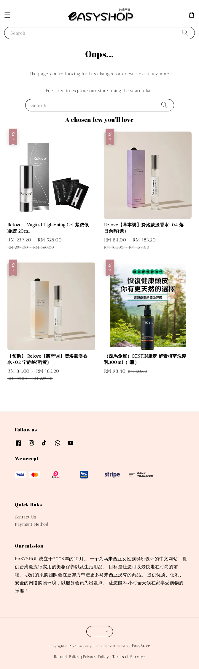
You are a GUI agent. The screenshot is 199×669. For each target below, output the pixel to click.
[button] (7, 14)
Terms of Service (128, 656)
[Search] (185, 33)
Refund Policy (67, 656)
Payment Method (31, 524)
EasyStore (141, 646)
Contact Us (25, 517)
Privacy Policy (96, 656)
